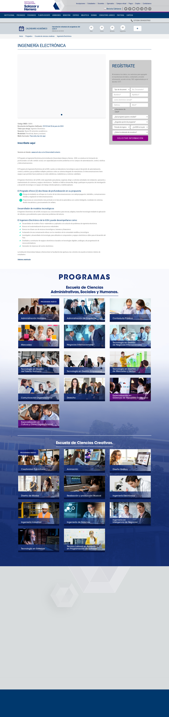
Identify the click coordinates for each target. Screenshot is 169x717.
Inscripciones (80, 3)
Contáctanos (147, 3)
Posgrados (31, 15)
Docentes (101, 3)
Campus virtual (121, 3)
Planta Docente (44, 15)
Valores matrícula (24, 259)
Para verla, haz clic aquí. (38, 136)
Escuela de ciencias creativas (45, 36)
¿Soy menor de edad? (120, 110)
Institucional (9, 15)
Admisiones (56, 15)
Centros (76, 15)
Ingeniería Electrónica (64, 36)
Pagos (131, 3)
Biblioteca (85, 15)
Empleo (137, 3)
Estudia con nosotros (140, 21)
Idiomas (94, 15)
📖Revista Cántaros (112, 8)
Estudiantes (91, 3)
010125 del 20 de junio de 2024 (53, 126)
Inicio (21, 36)
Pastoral (120, 15)
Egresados (110, 3)
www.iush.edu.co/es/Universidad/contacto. (46, 152)
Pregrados (21, 15)
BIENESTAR (66, 15)
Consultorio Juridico (107, 15)
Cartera (130, 15)
